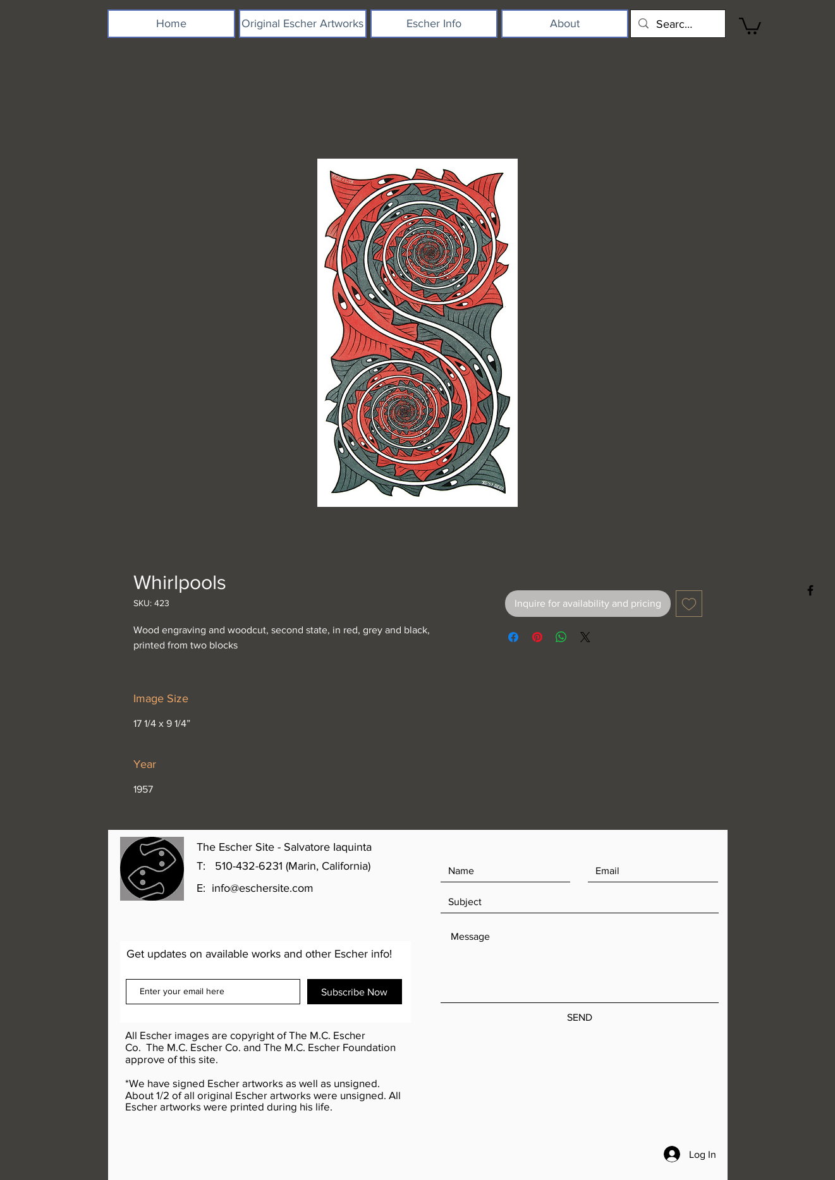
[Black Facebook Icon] (810, 590)
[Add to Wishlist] (689, 603)
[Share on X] (585, 637)
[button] (750, 25)
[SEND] (579, 1018)
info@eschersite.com (263, 888)
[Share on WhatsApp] (561, 637)
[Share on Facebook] (513, 637)
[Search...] (677, 23)
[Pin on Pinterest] (537, 637)
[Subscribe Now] (354, 991)
